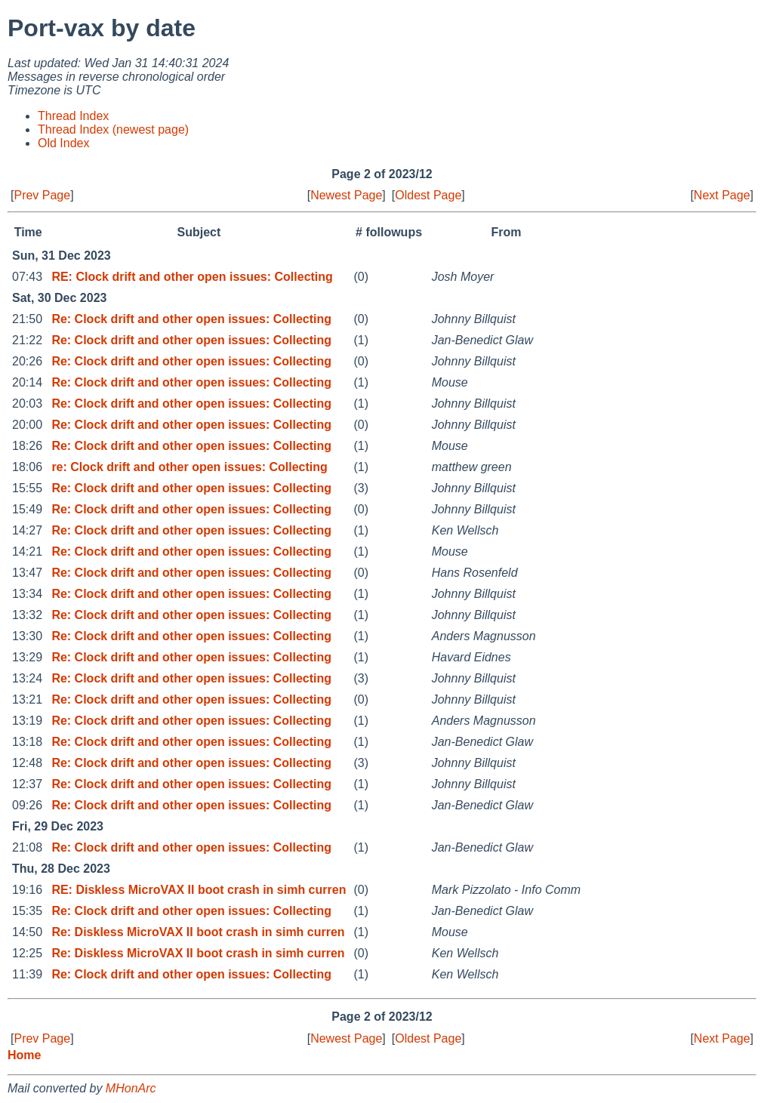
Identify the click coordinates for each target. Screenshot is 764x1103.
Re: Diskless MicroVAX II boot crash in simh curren (197, 932)
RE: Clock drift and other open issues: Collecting (191, 276)
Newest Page (346, 195)
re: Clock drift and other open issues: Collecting (189, 467)
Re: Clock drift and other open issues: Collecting (191, 319)
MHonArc (131, 1088)
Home (24, 1055)
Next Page (722, 195)
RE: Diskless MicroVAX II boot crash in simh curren (198, 889)
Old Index (63, 143)
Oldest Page (428, 195)
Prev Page (42, 195)
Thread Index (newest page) (113, 129)
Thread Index (73, 115)
